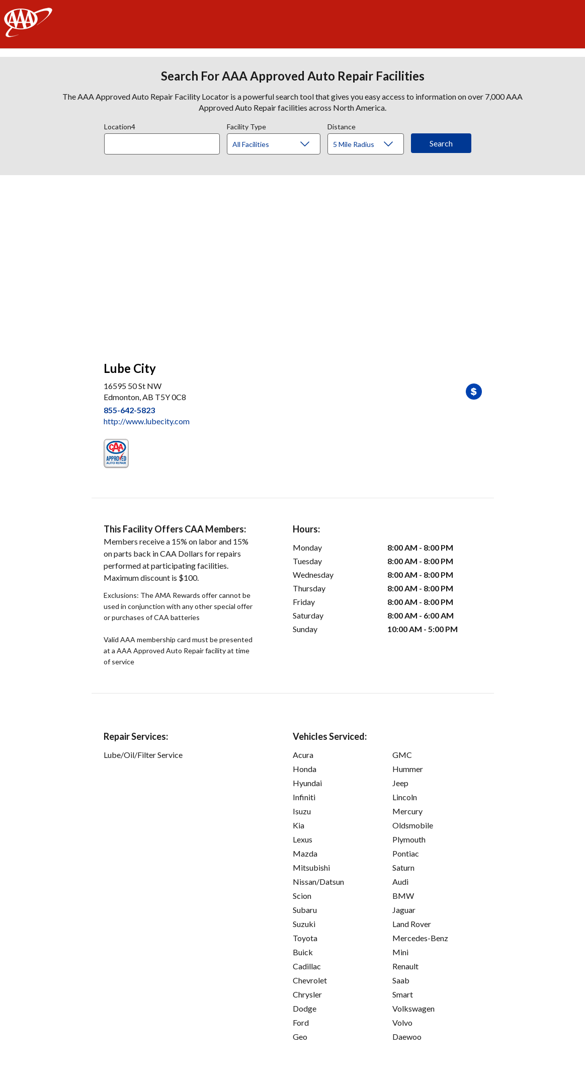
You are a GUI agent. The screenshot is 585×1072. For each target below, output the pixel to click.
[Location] (162, 144)
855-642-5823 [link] (129, 410)
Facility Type (246, 125)
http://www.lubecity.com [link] (147, 421)
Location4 (119, 125)
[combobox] (165, 141)
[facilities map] (293, 262)
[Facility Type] (281, 144)
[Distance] (369, 144)
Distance (341, 125)
